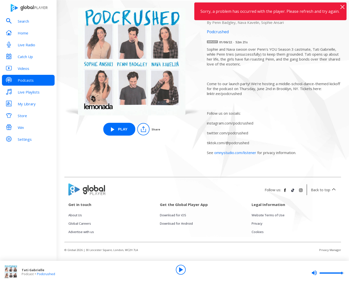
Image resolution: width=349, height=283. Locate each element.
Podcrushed (46, 274)
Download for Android (176, 223)
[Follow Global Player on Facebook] (285, 192)
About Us (75, 215)
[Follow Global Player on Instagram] (300, 192)
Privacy (257, 223)
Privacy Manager (330, 250)
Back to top (324, 190)
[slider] (327, 273)
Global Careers (79, 223)
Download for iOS (173, 215)
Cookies (258, 232)
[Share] (148, 129)
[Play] (181, 270)
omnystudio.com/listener (235, 152)
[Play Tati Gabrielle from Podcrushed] (119, 129)
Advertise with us (81, 232)
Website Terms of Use (268, 215)
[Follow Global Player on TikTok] (292, 192)
